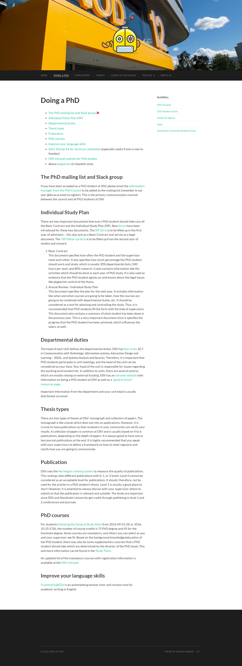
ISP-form (101, 230)
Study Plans (103, 550)
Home (44, 75)
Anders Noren (185, 651)
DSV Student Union (167, 111)
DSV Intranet (69, 562)
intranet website (126, 375)
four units (130, 349)
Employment (82, 75)
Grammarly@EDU (52, 585)
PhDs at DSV (56, 651)
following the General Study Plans (80, 524)
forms (122, 226)
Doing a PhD (61, 75)
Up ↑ (199, 651)
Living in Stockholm (123, 75)
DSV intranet (164, 104)
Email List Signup (166, 117)
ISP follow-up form (73, 239)
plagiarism (64, 164)
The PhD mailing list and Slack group (72, 113)
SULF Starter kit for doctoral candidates (74, 149)
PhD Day (147, 75)
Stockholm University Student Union (176, 130)
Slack (160, 124)
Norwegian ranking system (75, 471)
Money (100, 75)
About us (166, 75)
